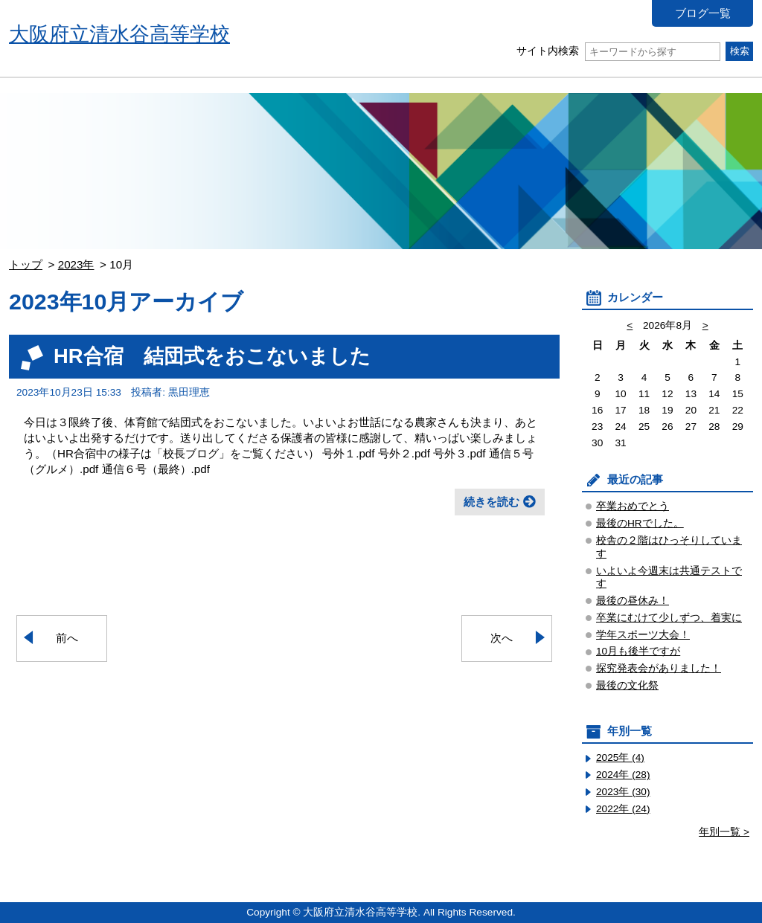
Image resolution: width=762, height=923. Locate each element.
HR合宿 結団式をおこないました (212, 355)
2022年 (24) (623, 808)
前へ (67, 637)
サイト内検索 (618, 51)
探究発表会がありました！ (658, 668)
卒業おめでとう (632, 506)
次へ (501, 637)
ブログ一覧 (703, 13)
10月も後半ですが (638, 651)
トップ (25, 264)
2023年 (76, 264)
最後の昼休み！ (632, 600)
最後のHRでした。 (640, 523)
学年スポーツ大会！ (643, 634)
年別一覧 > (724, 831)
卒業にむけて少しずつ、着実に (669, 617)
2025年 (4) (620, 757)
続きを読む (491, 501)
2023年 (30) (623, 791)
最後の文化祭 (627, 685)
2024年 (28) (623, 774)
